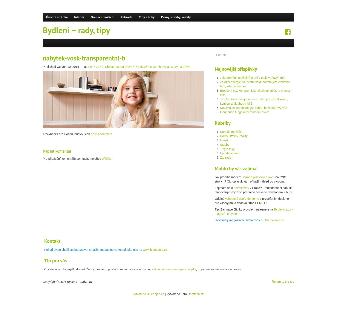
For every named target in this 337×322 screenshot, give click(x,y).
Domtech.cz (196, 294)
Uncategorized (229, 153)
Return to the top (283, 281)
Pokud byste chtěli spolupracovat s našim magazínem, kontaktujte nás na (93, 249)
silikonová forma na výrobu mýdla (174, 269)
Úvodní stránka (57, 17)
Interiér (79, 17)
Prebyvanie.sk (274, 220)
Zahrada (126, 17)
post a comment (101, 134)
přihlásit (107, 158)
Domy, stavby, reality (176, 17)
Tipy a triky (147, 17)
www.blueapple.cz (155, 249)
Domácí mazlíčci (102, 17)
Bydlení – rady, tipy (76, 30)
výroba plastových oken (258, 177)
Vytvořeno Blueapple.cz (148, 294)
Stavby (224, 144)
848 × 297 (94, 66)
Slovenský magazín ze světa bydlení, (240, 220)
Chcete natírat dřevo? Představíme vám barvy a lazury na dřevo (147, 66)
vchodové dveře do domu (242, 198)
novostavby (241, 188)
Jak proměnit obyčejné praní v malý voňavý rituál (252, 77)
